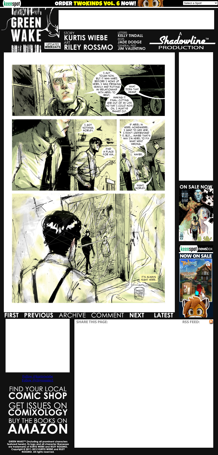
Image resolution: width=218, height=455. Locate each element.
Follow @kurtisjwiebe (37, 376)
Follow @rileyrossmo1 (37, 380)
